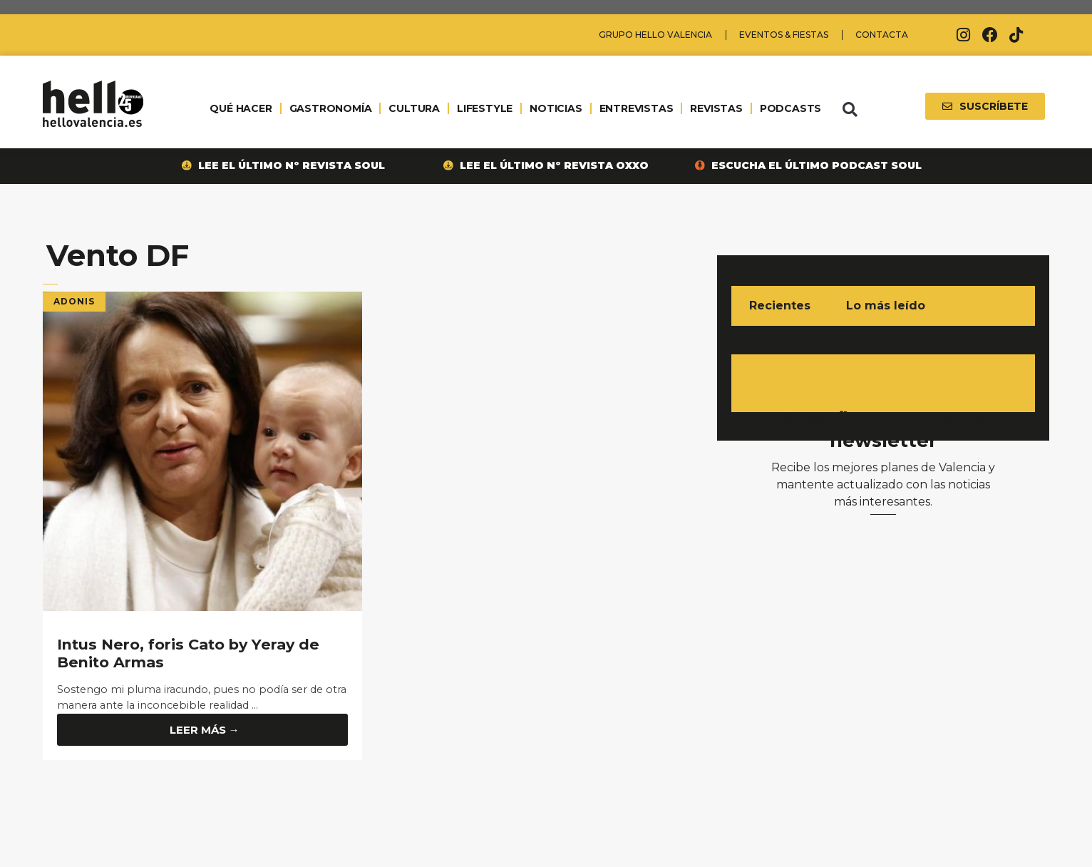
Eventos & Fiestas (783, 34)
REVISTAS (716, 108)
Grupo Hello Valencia (655, 34)
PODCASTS (790, 108)
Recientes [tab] (779, 305)
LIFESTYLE (484, 108)
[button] (850, 110)
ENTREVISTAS (636, 108)
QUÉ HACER (241, 108)
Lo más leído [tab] (885, 305)
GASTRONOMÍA (330, 108)
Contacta (881, 34)
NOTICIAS (556, 108)
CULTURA (414, 108)
